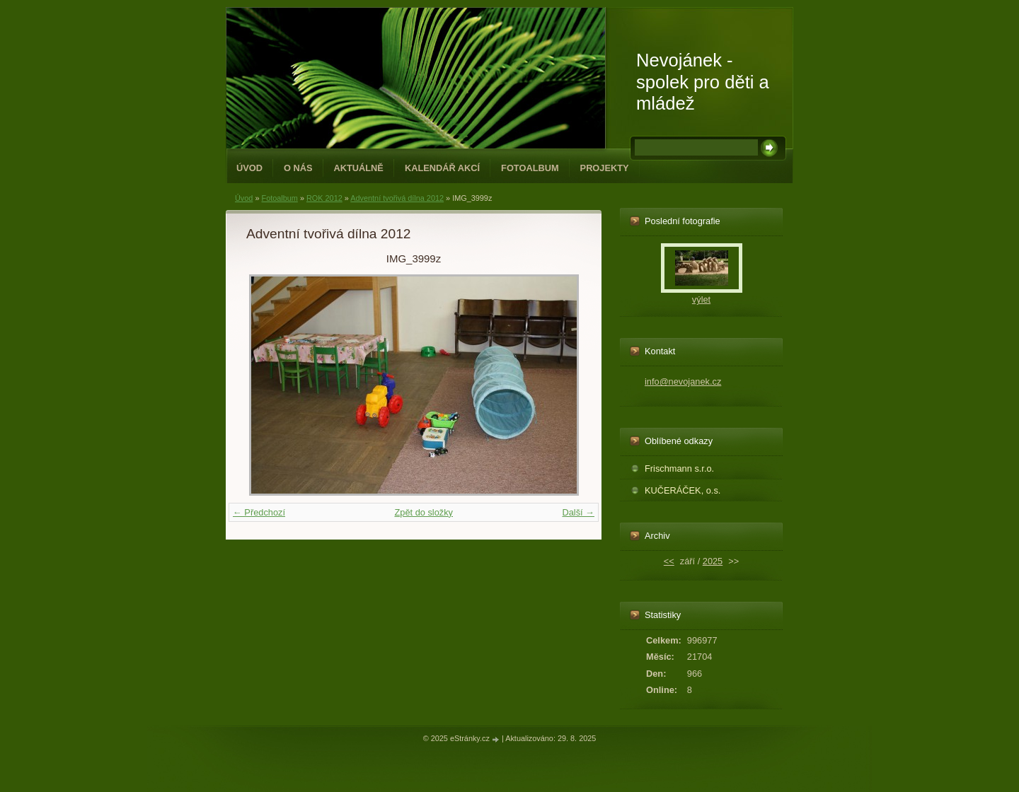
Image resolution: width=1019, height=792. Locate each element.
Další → (578, 512)
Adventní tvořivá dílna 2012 (397, 198)
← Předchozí (259, 512)
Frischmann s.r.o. (679, 468)
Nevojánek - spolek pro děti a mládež (702, 81)
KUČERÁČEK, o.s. (682, 490)
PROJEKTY (604, 168)
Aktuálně (359, 168)
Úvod (249, 168)
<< (669, 561)
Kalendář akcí (442, 168)
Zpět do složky (423, 512)
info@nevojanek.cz (683, 381)
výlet (701, 299)
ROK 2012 (324, 198)
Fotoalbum (530, 168)
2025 (712, 561)
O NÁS (298, 168)
